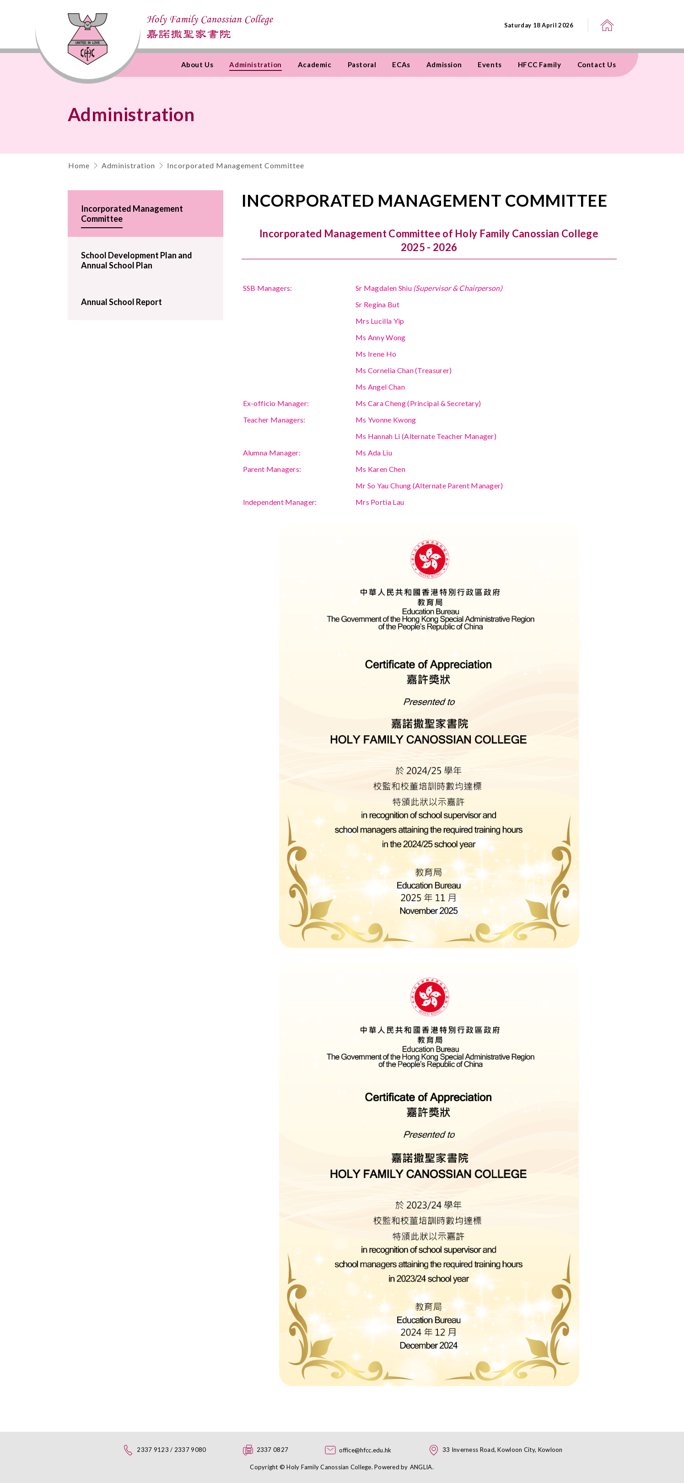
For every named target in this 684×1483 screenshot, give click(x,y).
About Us (197, 64)
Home (79, 165)
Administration (255, 64)
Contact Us (596, 64)
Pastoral (362, 64)
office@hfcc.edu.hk (365, 1450)
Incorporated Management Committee (235, 165)
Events (490, 64)
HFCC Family (539, 64)
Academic (315, 64)
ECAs (401, 64)
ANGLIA (421, 1467)
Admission (444, 64)
